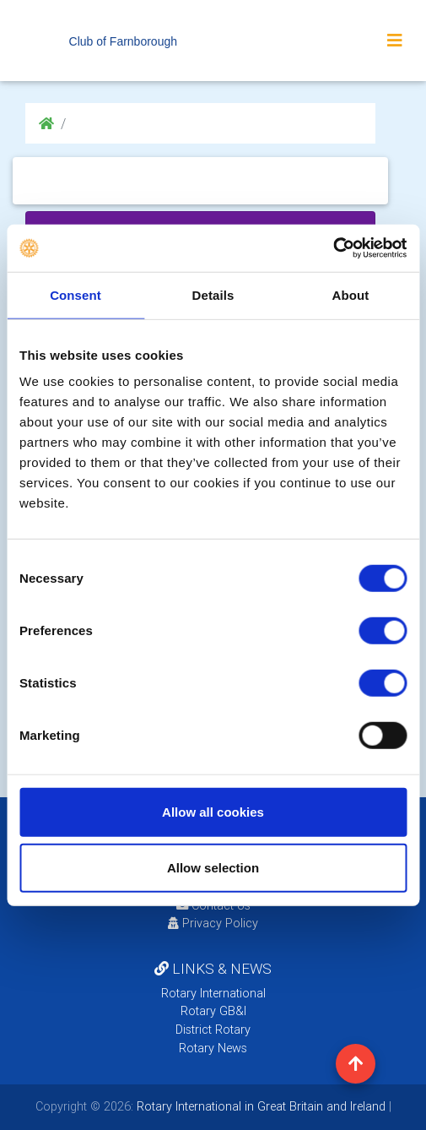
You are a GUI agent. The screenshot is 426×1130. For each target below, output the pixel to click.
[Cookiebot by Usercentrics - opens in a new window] (333, 248)
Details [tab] (213, 294)
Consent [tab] (75, 294)
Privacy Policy (213, 923)
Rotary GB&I (213, 1011)
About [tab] (350, 294)
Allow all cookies (213, 812)
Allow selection (213, 867)
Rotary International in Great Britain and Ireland (259, 1106)
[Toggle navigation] (395, 40)
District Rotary (213, 1029)
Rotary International (213, 993)
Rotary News (213, 1048)
